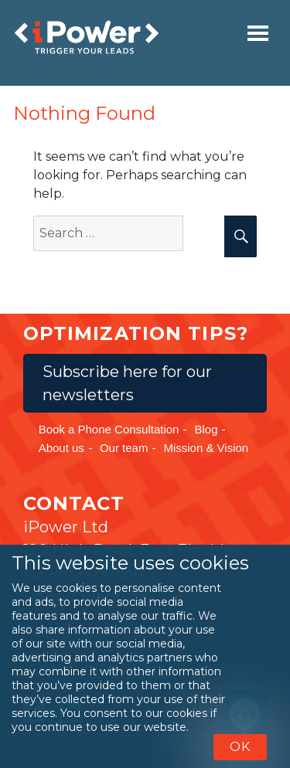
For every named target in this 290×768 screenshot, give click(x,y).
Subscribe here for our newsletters (127, 383)
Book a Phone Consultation (109, 429)
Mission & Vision (205, 447)
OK (240, 746)
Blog (205, 429)
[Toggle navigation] (257, 33)
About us (61, 447)
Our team (124, 447)
